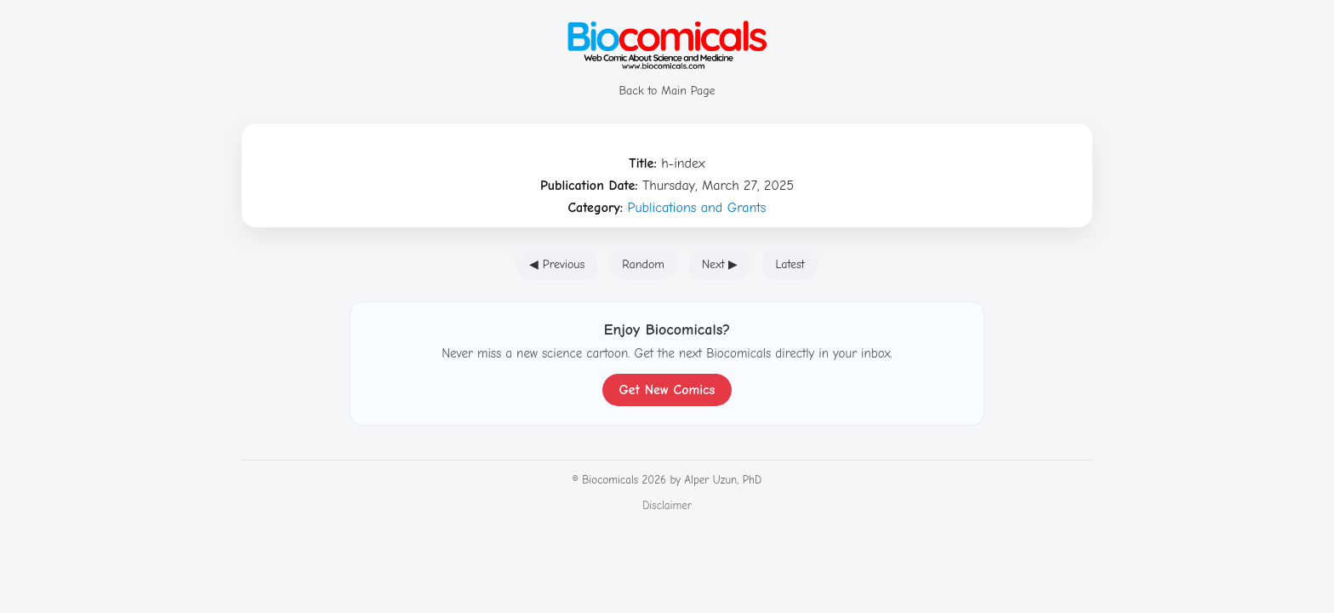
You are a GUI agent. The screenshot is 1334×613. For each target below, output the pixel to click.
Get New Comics (667, 390)
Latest (789, 264)
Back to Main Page (667, 83)
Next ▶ (720, 264)
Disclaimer (667, 505)
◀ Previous (556, 264)
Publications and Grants (696, 207)
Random (643, 264)
